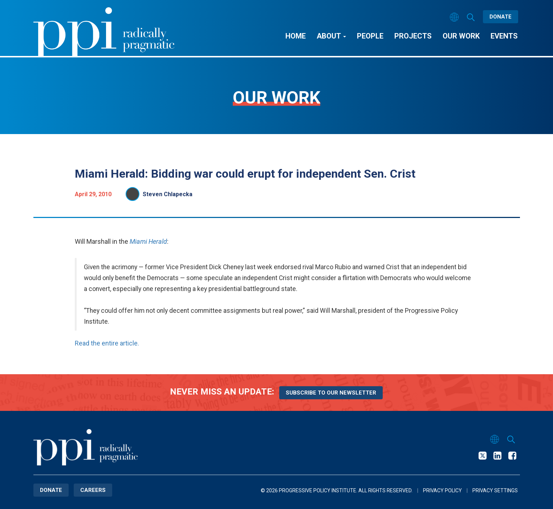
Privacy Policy (442, 490)
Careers (93, 490)
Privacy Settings (495, 490)
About (331, 36)
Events (504, 36)
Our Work (461, 36)
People (370, 36)
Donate (500, 16)
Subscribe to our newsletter (331, 392)
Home (295, 36)
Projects (413, 36)
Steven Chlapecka (167, 194)
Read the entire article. (107, 343)
